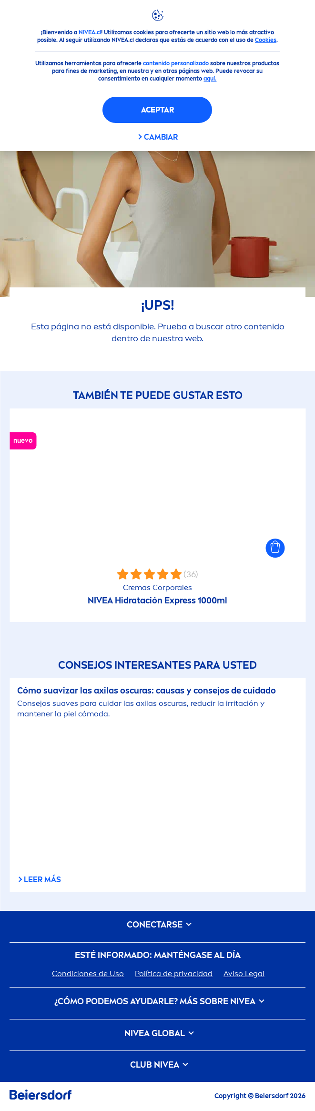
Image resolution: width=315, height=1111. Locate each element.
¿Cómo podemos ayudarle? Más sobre (157, 1002)
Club (157, 1065)
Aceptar (157, 109)
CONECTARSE (157, 925)
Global (157, 1034)
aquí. (209, 78)
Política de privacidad (174, 973)
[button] (275, 548)
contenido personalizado (176, 63)
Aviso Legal (244, 973)
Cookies (265, 40)
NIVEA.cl (90, 32)
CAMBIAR (161, 137)
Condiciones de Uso (88, 973)
